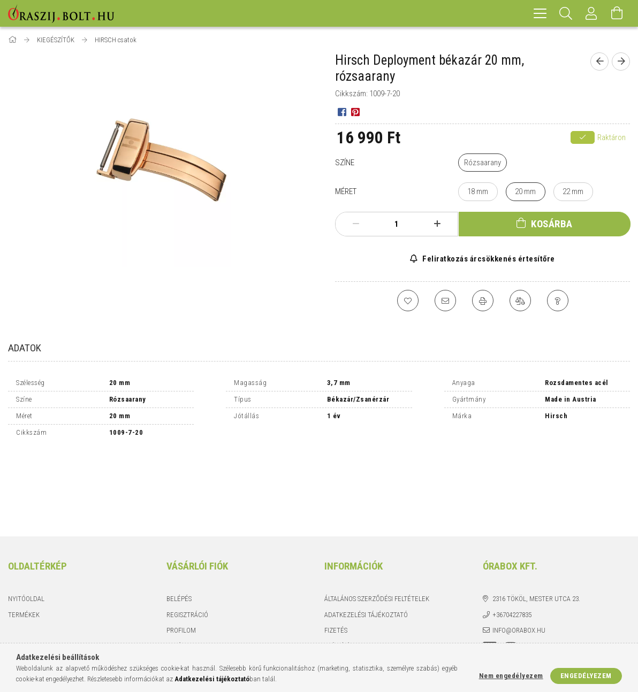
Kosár (175, 572)
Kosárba (552, 224)
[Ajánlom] (445, 300)
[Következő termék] (621, 61)
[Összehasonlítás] (520, 300)
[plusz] (437, 224)
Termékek (24, 540)
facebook (490, 575)
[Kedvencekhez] (408, 300)
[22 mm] (573, 191)
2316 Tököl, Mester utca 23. (536, 524)
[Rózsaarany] (482, 162)
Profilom (181, 556)
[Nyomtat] (482, 300)
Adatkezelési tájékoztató (366, 540)
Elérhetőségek (349, 587)
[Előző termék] (599, 61)
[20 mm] (525, 191)
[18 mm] (478, 191)
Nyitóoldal (26, 524)
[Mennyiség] (396, 224)
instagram (511, 575)
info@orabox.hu (518, 556)
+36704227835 (511, 540)
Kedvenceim (185, 587)
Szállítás (338, 572)
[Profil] (591, 13)
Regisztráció (187, 540)
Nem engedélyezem (511, 676)
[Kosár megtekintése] (617, 13)
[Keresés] (566, 13)
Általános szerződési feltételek (376, 524)
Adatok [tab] (24, 348)
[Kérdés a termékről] (557, 300)
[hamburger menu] (540, 13)
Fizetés (335, 556)
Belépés (179, 524)
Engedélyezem (586, 676)
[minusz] (356, 224)
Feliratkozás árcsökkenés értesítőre (488, 259)
